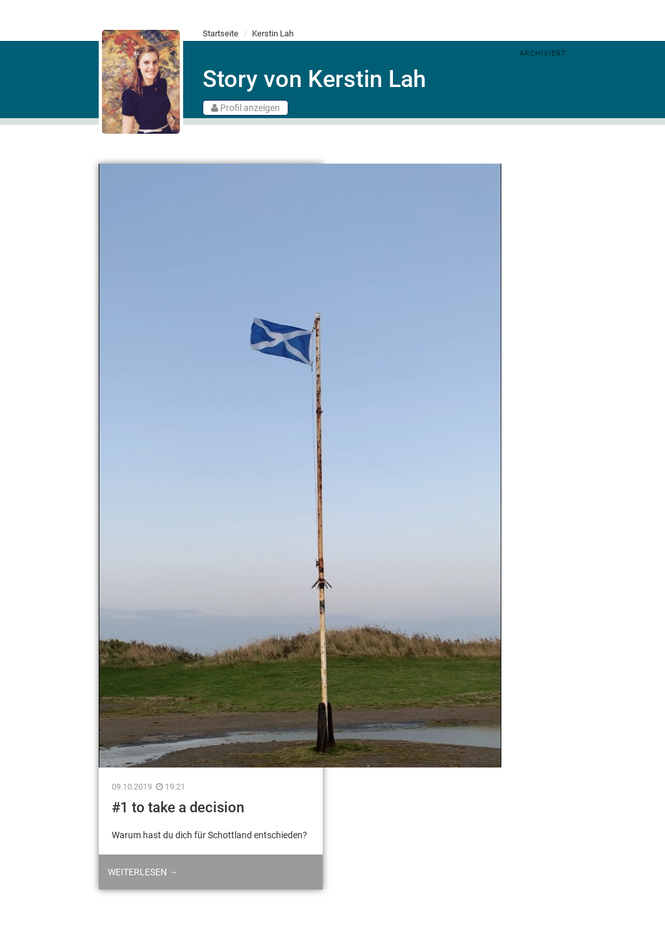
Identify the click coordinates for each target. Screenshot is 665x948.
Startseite (220, 33)
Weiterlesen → (143, 872)
